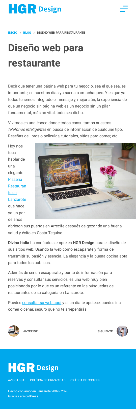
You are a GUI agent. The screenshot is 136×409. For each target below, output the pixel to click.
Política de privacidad (48, 380)
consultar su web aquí (41, 302)
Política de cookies (85, 380)
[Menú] (124, 9)
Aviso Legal (17, 380)
